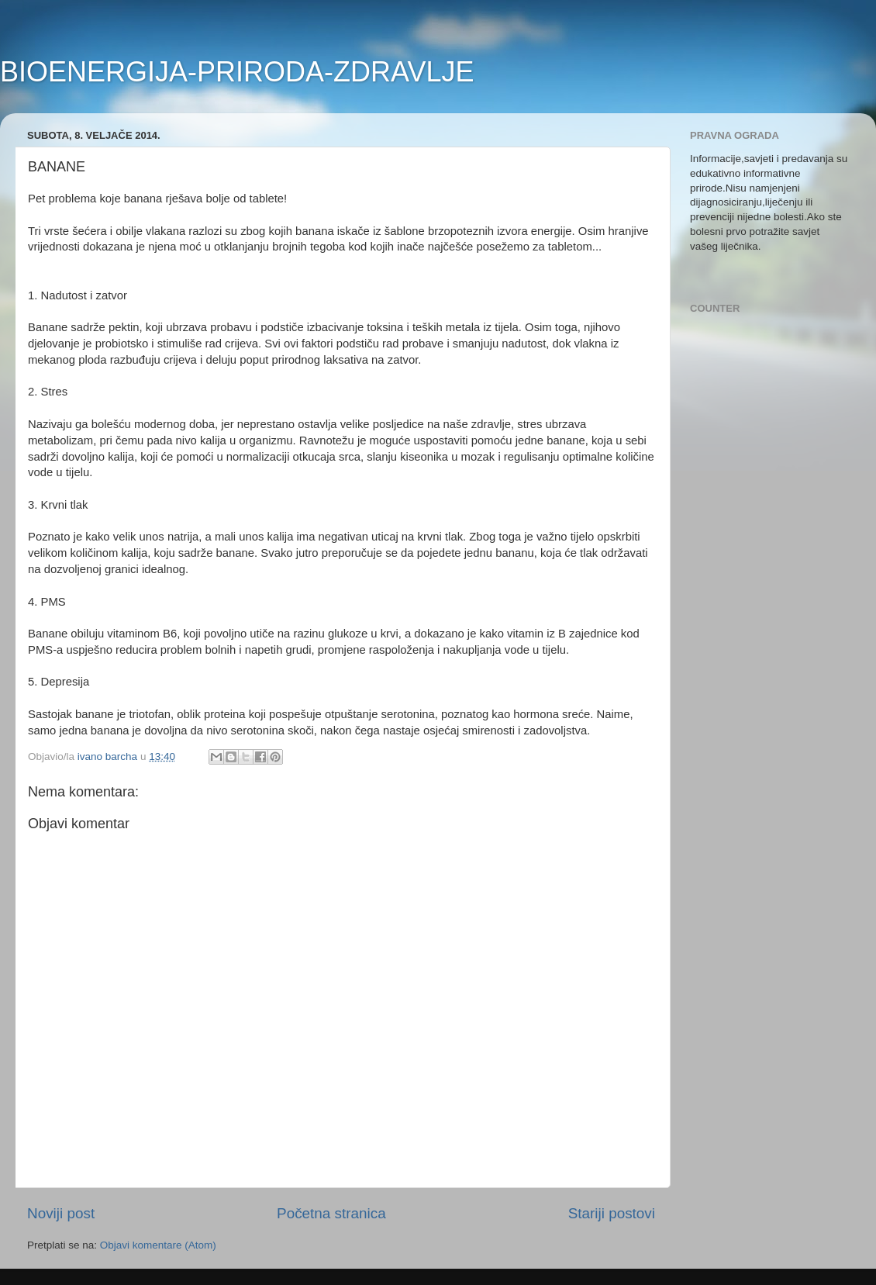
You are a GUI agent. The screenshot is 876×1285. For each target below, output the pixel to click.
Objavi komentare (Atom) (158, 1245)
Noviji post (61, 1213)
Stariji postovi (611, 1213)
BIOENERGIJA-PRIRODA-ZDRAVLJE (237, 72)
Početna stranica (331, 1213)
